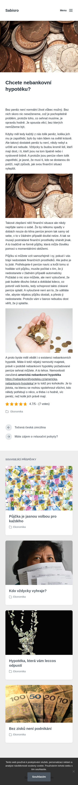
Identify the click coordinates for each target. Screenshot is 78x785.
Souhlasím (39, 776)
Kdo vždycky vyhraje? (28, 604)
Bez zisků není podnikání (30, 742)
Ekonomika (16, 411)
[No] (73, 771)
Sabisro (12, 10)
